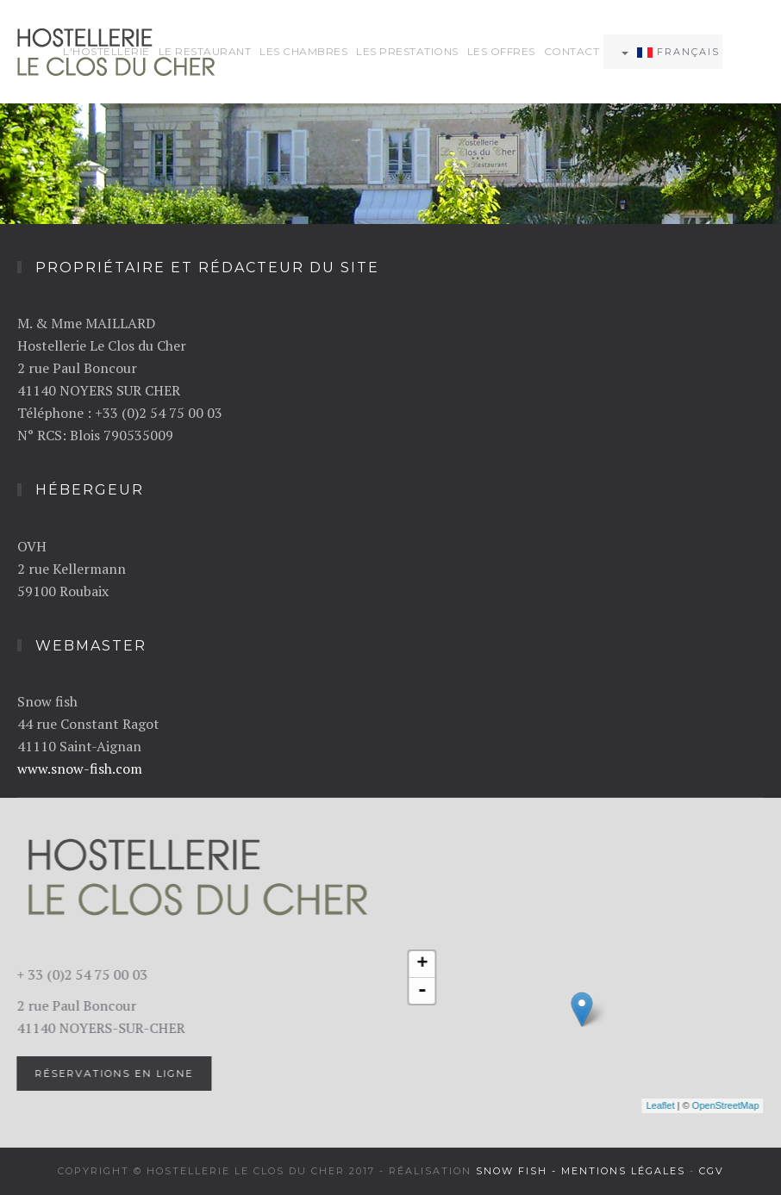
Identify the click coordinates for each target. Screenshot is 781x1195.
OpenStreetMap (724, 1105)
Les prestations (407, 51)
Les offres (501, 51)
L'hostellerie (106, 51)
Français (671, 52)
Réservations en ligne (113, 1073)
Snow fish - (518, 1171)
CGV (711, 1171)
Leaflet (659, 1105)
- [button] (421, 991)
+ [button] (421, 964)
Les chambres (303, 51)
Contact (572, 51)
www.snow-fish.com (79, 768)
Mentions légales (623, 1171)
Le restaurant (205, 51)
